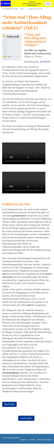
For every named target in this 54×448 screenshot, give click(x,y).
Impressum (24, 440)
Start (22, 9)
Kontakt (32, 440)
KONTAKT (45, 61)
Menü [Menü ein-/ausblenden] (48, 4)
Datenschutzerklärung (44, 440)
